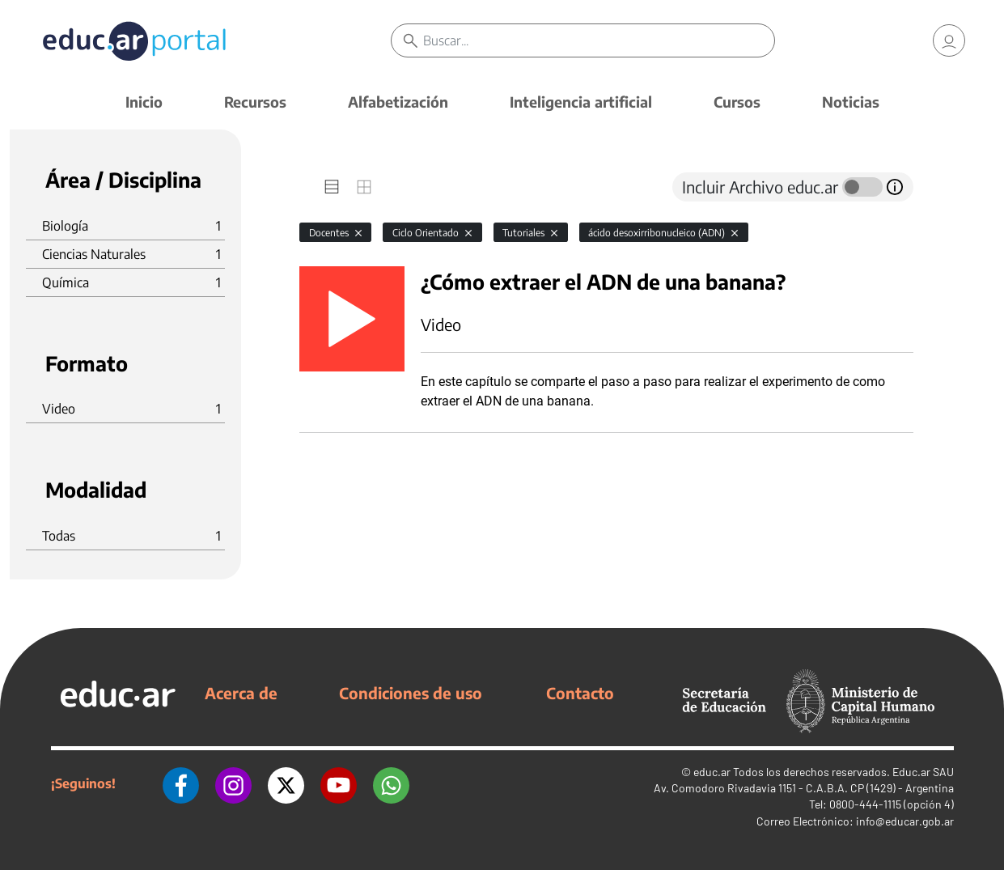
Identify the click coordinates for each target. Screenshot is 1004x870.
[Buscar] (598, 40)
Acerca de (241, 692)
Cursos (737, 101)
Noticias (850, 101)
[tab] (332, 187)
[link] (949, 40)
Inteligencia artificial (581, 101)
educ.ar (712, 772)
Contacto (580, 692)
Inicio (144, 101)
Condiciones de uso (410, 692)
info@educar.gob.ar (905, 821)
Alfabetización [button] (398, 101)
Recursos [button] (255, 101)
